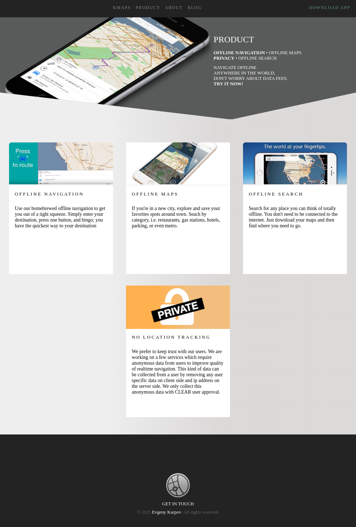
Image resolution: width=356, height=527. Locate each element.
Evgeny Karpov (166, 512)
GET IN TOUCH (178, 503)
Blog (195, 7)
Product (148, 7)
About (174, 7)
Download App (329, 7)
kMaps (122, 7)
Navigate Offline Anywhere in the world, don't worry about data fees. (251, 75)
